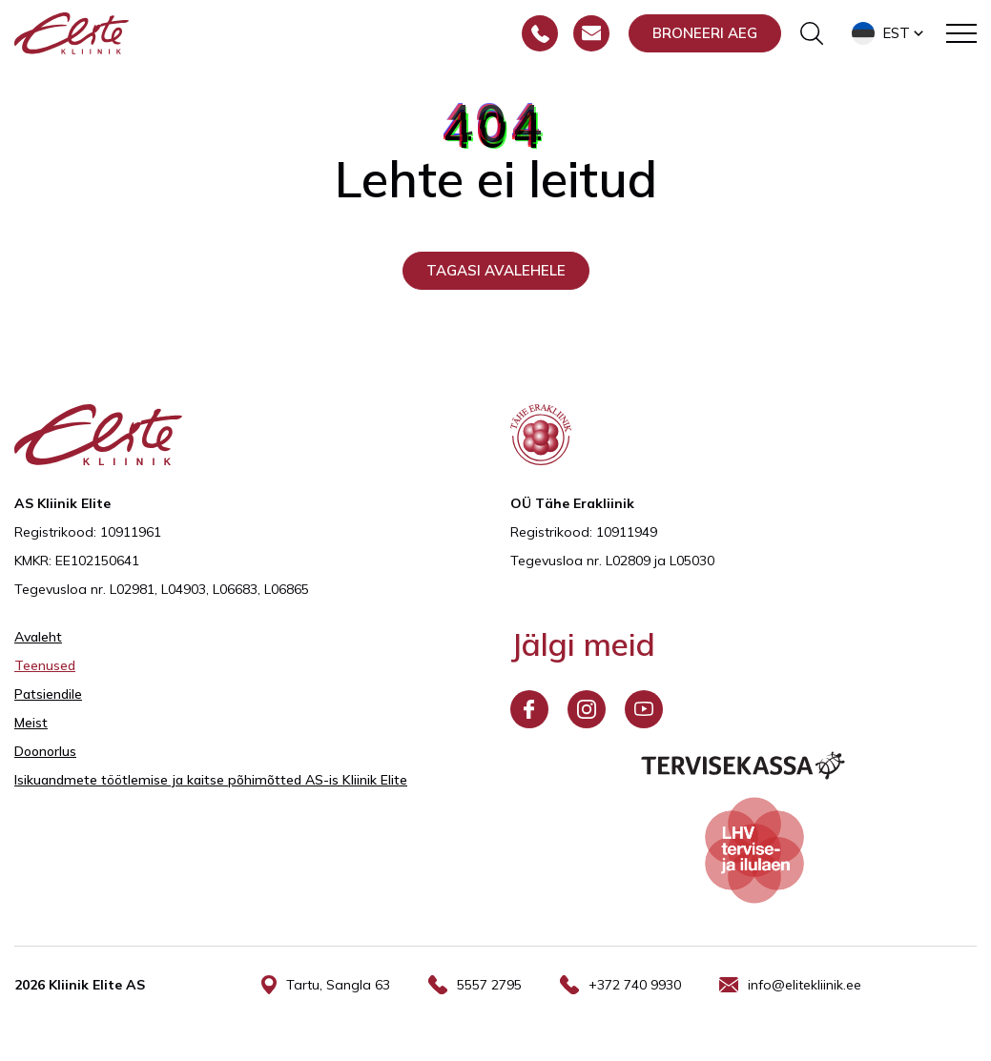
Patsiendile (48, 694)
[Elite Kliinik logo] (71, 31)
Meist (31, 722)
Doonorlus (45, 751)
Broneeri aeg (704, 33)
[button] (889, 33)
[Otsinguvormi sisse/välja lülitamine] (811, 33)
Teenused (44, 665)
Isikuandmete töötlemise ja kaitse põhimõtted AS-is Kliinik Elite (210, 779)
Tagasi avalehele (496, 270)
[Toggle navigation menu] (961, 33)
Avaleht (38, 636)
